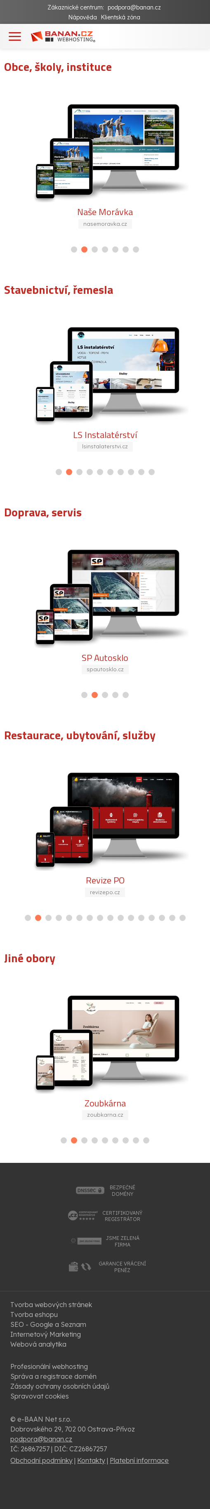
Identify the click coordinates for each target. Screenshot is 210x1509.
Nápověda (82, 17)
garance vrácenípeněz (122, 1267)
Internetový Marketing (45, 1334)
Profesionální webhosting (49, 1366)
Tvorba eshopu (34, 1314)
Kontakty (91, 1460)
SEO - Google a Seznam (48, 1324)
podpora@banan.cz (134, 7)
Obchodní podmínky (41, 1460)
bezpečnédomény (122, 1190)
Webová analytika (38, 1344)
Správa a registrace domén (53, 1376)
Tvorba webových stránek (51, 1304)
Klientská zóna (120, 17)
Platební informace (139, 1460)
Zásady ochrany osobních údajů (59, 1386)
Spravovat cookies (39, 1396)
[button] (74, 249)
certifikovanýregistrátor (122, 1216)
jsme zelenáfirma (122, 1241)
